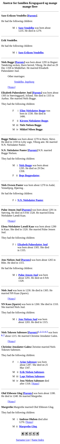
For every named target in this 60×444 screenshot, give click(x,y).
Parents (32, 15)
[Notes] (11, 87)
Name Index (38, 440)
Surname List (23, 440)
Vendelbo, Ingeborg (24, 81)
